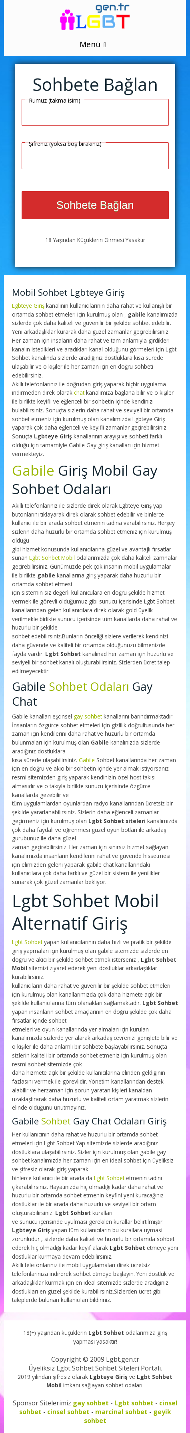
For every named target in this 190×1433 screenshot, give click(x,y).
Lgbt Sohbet (28, 942)
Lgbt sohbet (134, 1403)
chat (79, 392)
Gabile (33, 470)
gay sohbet (88, 716)
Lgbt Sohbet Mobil (52, 557)
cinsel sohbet (68, 1411)
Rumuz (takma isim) (54, 100)
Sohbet (56, 1121)
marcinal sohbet (121, 1411)
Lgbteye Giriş (29, 305)
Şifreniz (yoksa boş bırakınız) (65, 143)
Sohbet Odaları (89, 686)
